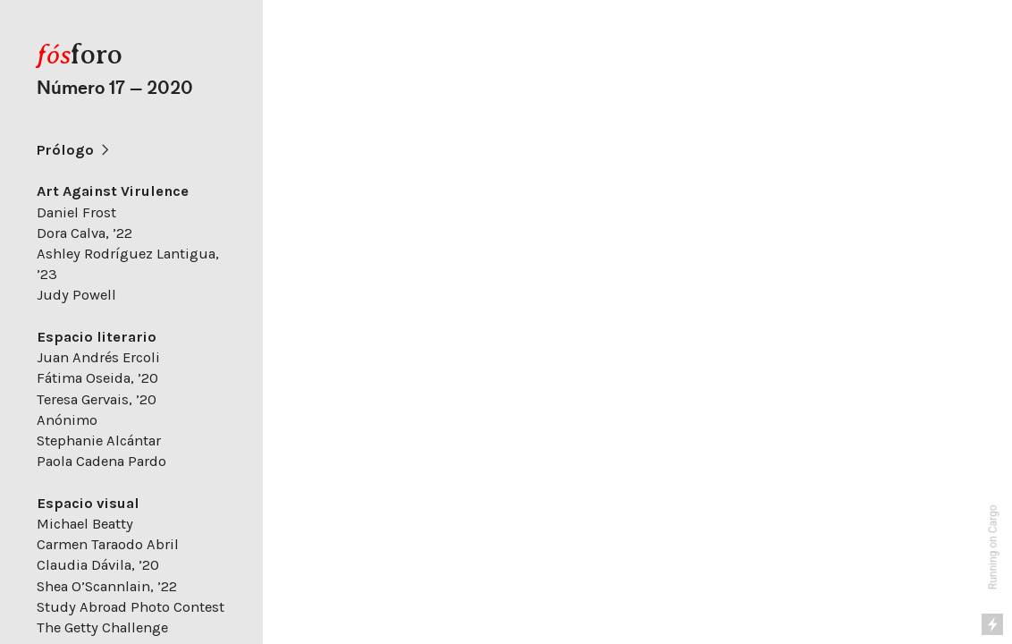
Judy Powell (76, 294)
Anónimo (67, 419)
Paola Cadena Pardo (101, 461)
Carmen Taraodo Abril (108, 544)
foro (79, 54)
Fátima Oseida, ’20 (97, 377)
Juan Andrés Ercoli (98, 357)
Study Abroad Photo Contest (130, 606)
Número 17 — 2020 (115, 88)
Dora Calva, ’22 (84, 233)
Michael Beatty (85, 523)
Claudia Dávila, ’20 (98, 564)
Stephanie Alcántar (99, 440)
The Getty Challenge (102, 627)
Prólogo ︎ (75, 149)
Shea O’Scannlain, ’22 (107, 586)
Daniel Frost (76, 212)
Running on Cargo (993, 547)
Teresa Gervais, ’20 (96, 399)
